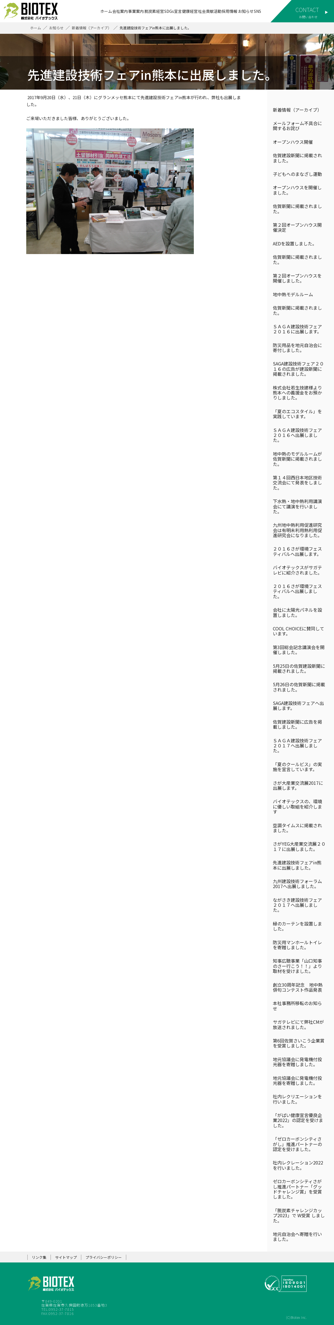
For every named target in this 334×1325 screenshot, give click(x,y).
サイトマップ (66, 1257)
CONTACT (307, 10)
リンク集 (39, 1257)
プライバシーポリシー (103, 1257)
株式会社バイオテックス (33, 11)
